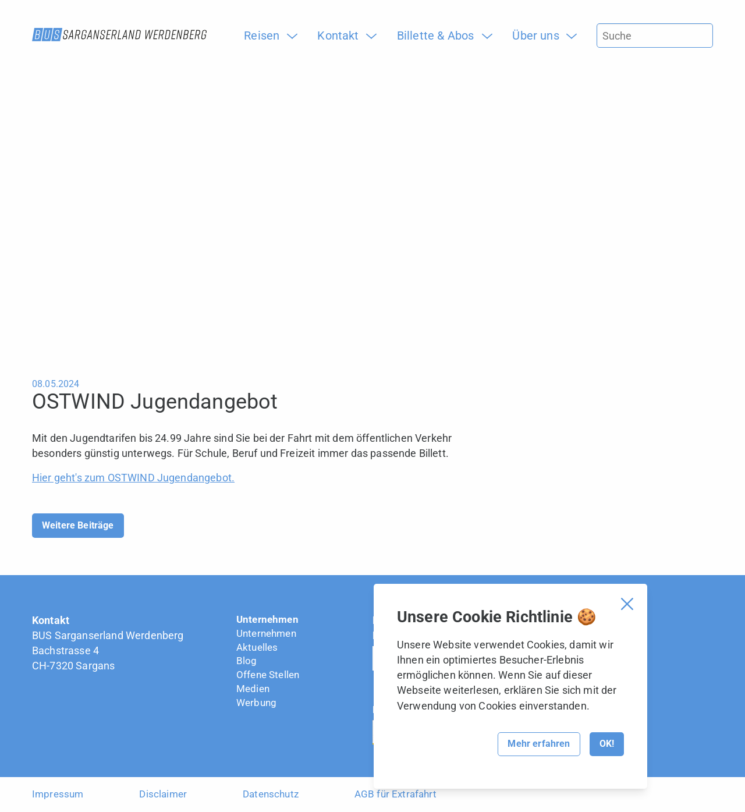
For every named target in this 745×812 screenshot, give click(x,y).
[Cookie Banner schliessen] (627, 604)
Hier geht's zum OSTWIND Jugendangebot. (133, 477)
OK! (606, 743)
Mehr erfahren (539, 743)
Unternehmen (267, 619)
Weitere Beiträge (78, 525)
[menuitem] (266, 35)
